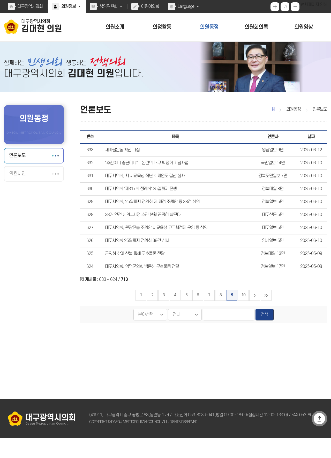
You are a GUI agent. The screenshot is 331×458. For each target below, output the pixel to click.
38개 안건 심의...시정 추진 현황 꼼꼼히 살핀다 (141, 228)
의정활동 (162, 27)
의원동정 (209, 27)
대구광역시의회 (29, 6)
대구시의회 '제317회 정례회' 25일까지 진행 (139, 199)
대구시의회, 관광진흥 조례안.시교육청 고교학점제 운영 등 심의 (154, 242)
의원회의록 (256, 27)
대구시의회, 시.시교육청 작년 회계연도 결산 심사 (143, 185)
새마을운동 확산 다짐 (122, 156)
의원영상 (304, 27)
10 (243, 315)
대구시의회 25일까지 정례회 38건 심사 (135, 256)
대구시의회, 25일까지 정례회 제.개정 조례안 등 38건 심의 (150, 213)
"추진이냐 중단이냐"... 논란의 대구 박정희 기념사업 (145, 171)
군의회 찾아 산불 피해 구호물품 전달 (134, 270)
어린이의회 (149, 6)
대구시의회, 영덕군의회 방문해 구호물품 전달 (141, 285)
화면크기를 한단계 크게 (275, 6)
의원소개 (115, 27)
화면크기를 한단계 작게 (295, 6)
